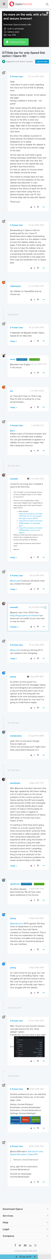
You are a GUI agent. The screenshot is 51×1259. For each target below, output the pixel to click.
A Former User (16, 70)
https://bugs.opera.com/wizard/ (24, 609)
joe (11, 384)
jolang (13, 670)
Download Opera (17, 35)
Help (5, 1216)
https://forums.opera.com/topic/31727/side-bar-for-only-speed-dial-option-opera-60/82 (31, 509)
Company (8, 1229)
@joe (12, 424)
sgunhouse (15, 877)
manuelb (14, 472)
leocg (12, 353)
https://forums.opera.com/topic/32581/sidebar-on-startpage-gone (31, 516)
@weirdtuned (16, 917)
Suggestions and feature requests (19, 55)
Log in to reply (42, 55)
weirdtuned (15, 776)
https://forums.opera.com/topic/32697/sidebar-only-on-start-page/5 (31, 523)
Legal (6, 1222)
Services (8, 1209)
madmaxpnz (15, 279)
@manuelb (15, 574)
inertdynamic (16, 729)
